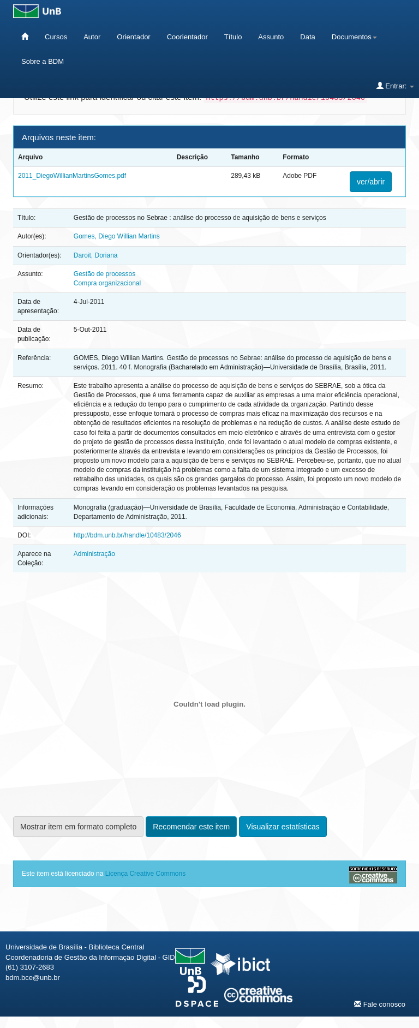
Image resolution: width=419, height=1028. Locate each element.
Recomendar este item (191, 826)
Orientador (133, 37)
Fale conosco (379, 1004)
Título (233, 37)
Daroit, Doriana (96, 255)
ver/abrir (371, 181)
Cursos (56, 37)
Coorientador (187, 37)
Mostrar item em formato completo (78, 826)
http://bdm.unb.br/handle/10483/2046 (127, 535)
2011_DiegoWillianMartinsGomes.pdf (72, 176)
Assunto (271, 37)
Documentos (354, 37)
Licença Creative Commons (145, 873)
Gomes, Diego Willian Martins (117, 236)
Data (307, 37)
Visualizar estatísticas (282, 826)
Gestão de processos (104, 274)
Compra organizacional (107, 283)
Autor (91, 37)
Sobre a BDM (42, 61)
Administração (94, 554)
